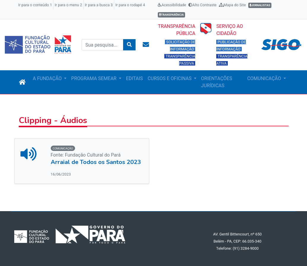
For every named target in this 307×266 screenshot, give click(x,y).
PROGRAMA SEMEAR (94, 78)
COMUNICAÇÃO (264, 78)
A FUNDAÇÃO (48, 78)
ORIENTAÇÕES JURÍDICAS (216, 82)
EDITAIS (134, 78)
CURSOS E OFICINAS (170, 78)
